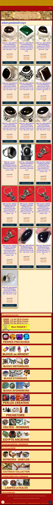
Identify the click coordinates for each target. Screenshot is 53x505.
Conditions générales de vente (33, 503)
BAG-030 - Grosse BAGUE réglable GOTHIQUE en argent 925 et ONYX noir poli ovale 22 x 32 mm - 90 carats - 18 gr (10, 166)
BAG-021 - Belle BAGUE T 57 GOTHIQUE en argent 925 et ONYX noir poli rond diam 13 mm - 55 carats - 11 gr (9, 46)
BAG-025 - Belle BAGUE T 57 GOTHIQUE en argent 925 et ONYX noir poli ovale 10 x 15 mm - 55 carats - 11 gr (26, 86)
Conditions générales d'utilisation (19, 503)
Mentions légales (7, 503)
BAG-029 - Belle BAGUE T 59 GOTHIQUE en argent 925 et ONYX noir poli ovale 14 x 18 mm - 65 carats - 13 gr (43, 126)
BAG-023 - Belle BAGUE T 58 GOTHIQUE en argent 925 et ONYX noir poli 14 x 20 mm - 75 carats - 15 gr (43, 46)
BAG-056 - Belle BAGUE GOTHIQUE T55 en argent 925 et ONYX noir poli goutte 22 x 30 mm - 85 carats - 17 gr (43, 249)
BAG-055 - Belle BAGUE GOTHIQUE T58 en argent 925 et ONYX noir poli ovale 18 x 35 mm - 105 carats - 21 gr (26, 249)
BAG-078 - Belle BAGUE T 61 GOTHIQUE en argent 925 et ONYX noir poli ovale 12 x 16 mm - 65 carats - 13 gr (9, 291)
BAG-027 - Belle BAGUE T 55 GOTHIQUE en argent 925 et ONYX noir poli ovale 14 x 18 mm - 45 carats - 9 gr (9, 126)
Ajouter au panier (9, 62)
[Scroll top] (50, 502)
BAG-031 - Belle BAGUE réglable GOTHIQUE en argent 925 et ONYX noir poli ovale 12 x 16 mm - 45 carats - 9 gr (26, 166)
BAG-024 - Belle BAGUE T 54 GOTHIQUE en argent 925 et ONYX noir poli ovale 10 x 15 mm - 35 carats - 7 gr (9, 86)
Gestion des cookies (45, 503)
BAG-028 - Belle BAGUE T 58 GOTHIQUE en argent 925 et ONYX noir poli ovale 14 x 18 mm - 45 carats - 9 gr (26, 126)
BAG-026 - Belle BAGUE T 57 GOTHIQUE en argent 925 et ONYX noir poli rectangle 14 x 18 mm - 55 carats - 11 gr (43, 87)
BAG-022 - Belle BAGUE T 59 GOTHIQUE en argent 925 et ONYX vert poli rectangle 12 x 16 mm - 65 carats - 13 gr (26, 47)
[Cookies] (2, 502)
